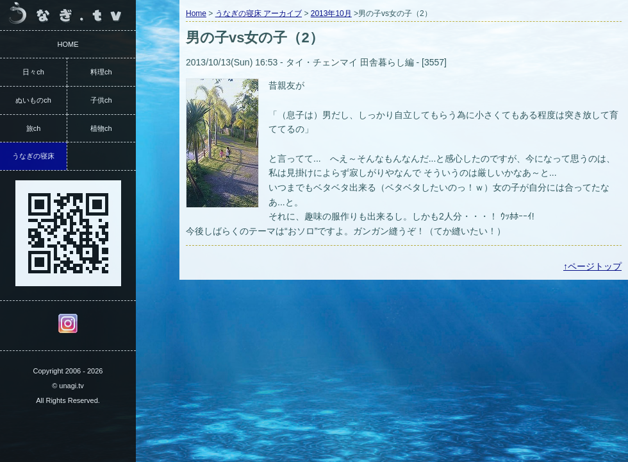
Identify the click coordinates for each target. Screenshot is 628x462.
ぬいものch (33, 100)
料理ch (101, 72)
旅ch (33, 128)
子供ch (101, 100)
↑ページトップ (592, 266)
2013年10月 (331, 13)
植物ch (101, 128)
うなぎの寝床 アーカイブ (258, 13)
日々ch (33, 72)
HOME (68, 44)
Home (196, 13)
